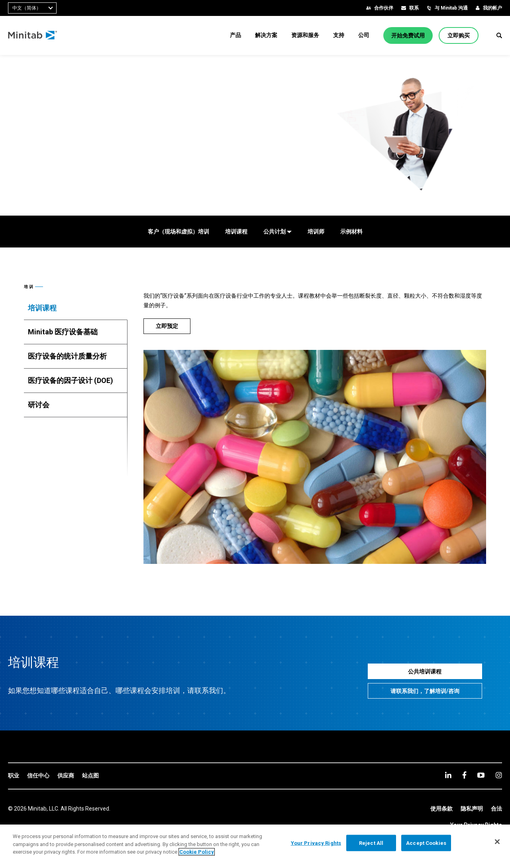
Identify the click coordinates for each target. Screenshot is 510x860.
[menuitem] (235, 35)
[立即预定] (166, 326)
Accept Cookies (426, 843)
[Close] (497, 841)
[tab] (76, 308)
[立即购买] (459, 35)
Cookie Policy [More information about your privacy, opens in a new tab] (196, 852)
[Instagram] (498, 775)
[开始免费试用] (408, 35)
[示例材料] (351, 231)
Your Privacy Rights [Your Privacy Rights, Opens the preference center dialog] (316, 843)
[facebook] (464, 775)
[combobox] (32, 8)
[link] (13, 776)
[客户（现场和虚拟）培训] (178, 231)
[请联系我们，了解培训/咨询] (425, 691)
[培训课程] (236, 231)
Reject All (371, 843)
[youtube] (480, 775)
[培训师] (316, 231)
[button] (499, 35)
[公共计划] (277, 231)
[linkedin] (448, 775)
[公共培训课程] (425, 671)
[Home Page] (33, 35)
